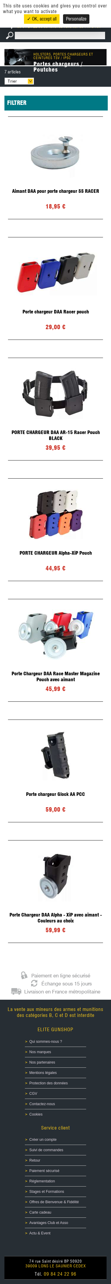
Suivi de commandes (46, 1150)
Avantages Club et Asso (48, 1223)
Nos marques (40, 1052)
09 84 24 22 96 (60, 1274)
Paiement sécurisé (44, 1171)
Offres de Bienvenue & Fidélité (54, 1202)
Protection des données (48, 1083)
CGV (33, 1093)
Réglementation (42, 1181)
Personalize (76, 19)
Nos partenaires (42, 1062)
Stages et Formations (46, 1192)
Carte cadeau (40, 1212)
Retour (34, 1160)
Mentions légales (43, 1073)
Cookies (36, 1114)
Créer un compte (43, 1140)
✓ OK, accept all (42, 19)
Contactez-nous (42, 1104)
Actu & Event (39, 1233)
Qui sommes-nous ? (45, 1041)
